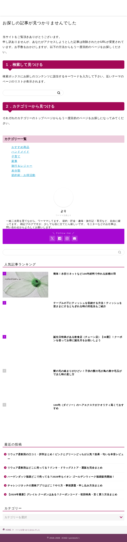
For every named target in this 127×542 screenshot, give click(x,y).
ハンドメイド (20, 151)
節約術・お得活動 (23, 175)
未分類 (15, 170)
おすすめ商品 (20, 147)
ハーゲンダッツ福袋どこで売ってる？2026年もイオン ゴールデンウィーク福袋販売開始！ (61, 476)
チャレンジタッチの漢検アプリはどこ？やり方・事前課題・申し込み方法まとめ (55, 485)
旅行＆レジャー (21, 165)
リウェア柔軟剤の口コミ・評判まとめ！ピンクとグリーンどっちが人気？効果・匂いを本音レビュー (66, 456)
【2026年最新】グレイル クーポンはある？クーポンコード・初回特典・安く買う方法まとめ (62, 494)
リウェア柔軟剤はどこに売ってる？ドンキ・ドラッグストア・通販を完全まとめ (55, 467)
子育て (15, 156)
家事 (14, 161)
